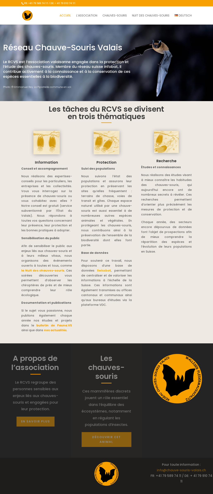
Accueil (65, 16)
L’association (86, 16)
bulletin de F (54, 325)
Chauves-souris (114, 16)
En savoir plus (35, 421)
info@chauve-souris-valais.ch (181, 470)
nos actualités (55, 330)
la (42, 270)
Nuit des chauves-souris (150, 16)
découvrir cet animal (106, 439)
